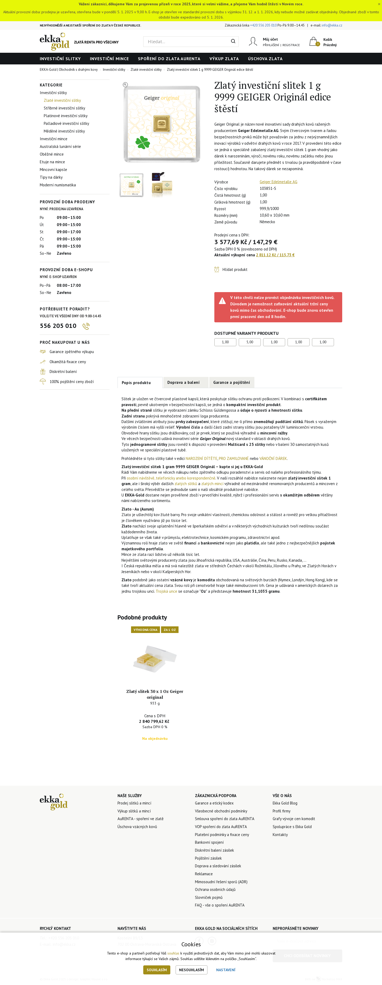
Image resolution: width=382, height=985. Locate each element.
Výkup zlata (224, 58)
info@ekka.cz (332, 25)
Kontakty (280, 834)
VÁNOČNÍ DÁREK (274, 458)
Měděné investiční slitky (64, 131)
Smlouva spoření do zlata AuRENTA (225, 818)
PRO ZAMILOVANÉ (234, 458)
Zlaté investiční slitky (62, 100)
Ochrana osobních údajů (215, 889)
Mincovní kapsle (53, 169)
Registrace (291, 45)
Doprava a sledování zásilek (219, 866)
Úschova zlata (265, 58)
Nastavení (225, 970)
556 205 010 (58, 326)
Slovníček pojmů (209, 897)
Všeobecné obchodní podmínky (221, 810)
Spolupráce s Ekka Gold (293, 826)
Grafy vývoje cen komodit (294, 818)
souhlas (173, 953)
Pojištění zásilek (208, 858)
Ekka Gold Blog (285, 802)
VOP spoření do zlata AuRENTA (221, 826)
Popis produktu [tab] (136, 382)
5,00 (249, 342)
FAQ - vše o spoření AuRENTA (220, 905)
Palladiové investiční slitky (66, 123)
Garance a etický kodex (215, 802)
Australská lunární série (60, 146)
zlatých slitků (186, 483)
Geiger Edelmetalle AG (279, 181)
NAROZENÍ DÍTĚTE (202, 458)
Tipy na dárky (51, 177)
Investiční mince (109, 58)
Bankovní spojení (209, 842)
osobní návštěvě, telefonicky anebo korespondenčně (171, 478)
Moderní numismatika (58, 184)
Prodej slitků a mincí (135, 802)
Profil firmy (282, 810)
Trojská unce (166, 591)
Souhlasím (157, 970)
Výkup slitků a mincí (134, 810)
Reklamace (204, 874)
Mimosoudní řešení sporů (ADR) (221, 882)
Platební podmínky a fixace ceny (222, 834)
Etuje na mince (52, 161)
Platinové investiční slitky (66, 115)
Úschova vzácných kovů (138, 826)
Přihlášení (271, 45)
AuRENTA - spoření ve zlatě (141, 818)
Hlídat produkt (235, 269)
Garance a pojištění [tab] (231, 382)
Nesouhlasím (191, 970)
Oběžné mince (52, 154)
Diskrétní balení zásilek (215, 850)
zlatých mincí (213, 483)
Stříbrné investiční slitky (64, 108)
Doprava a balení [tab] (183, 382)
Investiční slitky (60, 58)
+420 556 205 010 (263, 25)
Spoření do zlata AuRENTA (169, 58)
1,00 (225, 342)
